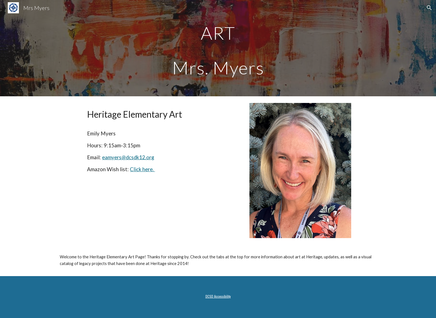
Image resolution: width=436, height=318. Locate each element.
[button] (429, 7)
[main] (218, 48)
